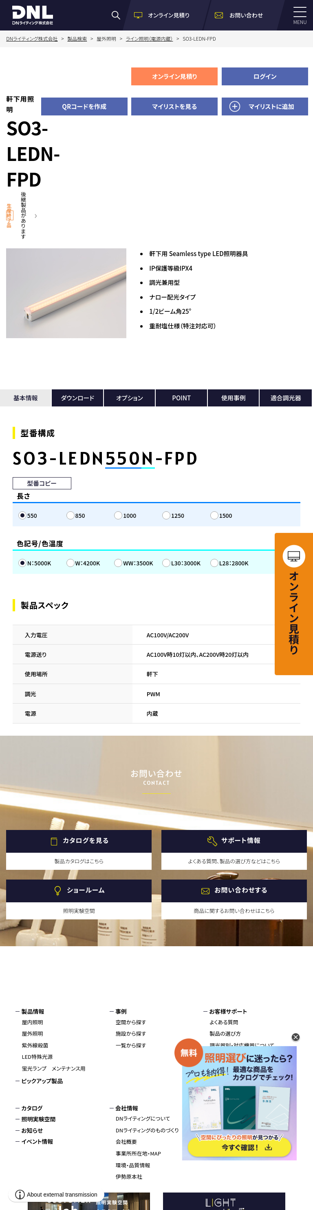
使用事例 (233, 397)
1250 (177, 515)
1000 (129, 515)
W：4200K (87, 563)
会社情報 (126, 1108)
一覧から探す (131, 1045)
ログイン (265, 76)
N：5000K (39, 563)
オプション (129, 397)
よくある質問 (223, 1022)
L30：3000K (186, 563)
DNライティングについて (143, 1118)
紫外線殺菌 (35, 1045)
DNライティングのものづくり (147, 1130)
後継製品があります (23, 215)
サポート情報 (241, 840)
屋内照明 (32, 1022)
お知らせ (32, 1130)
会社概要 (126, 1141)
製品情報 (32, 1011)
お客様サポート (228, 1011)
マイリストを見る (174, 106)
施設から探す (131, 1033)
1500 (225, 515)
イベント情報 (37, 1141)
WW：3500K (138, 563)
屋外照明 (32, 1033)
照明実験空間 (38, 1119)
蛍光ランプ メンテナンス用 (53, 1068)
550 (32, 515)
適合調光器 (286, 397)
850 (80, 515)
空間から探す (131, 1022)
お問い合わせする (240, 890)
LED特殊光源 (37, 1056)
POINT (181, 397)
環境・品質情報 (133, 1165)
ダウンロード (77, 397)
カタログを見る (86, 840)
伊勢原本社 (129, 1176)
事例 (121, 1011)
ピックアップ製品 (42, 1081)
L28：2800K (234, 563)
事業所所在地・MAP (138, 1153)
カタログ (31, 1108)
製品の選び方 (225, 1033)
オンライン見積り (174, 76)
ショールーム (86, 890)
